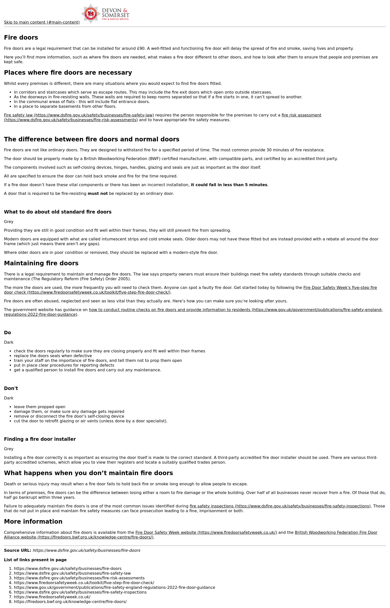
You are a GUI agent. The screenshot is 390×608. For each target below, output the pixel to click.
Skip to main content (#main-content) (42, 22)
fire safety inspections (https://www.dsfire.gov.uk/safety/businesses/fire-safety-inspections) (280, 506)
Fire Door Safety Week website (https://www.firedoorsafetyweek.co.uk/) (206, 532)
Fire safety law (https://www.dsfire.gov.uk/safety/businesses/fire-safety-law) (79, 115)
